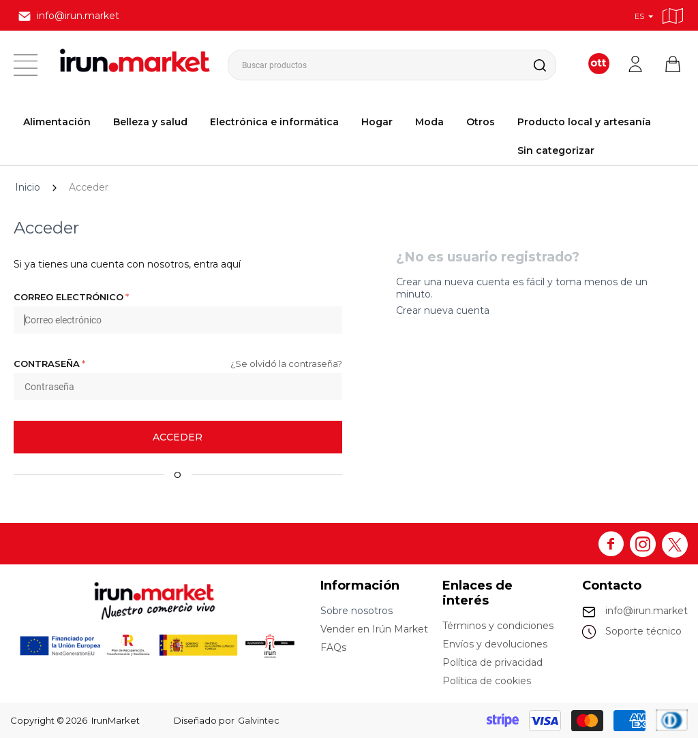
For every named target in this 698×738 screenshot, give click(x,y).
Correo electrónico (68, 296)
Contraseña (47, 363)
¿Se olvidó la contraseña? (286, 363)
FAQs (333, 647)
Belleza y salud (150, 122)
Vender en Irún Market (374, 629)
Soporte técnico (643, 631)
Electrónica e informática (274, 122)
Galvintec (258, 720)
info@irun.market (646, 611)
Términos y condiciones (497, 626)
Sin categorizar (555, 150)
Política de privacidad (492, 662)
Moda (429, 122)
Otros (480, 122)
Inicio (27, 187)
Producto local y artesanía (584, 122)
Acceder (177, 437)
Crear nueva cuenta (442, 310)
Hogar (377, 122)
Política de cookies (486, 681)
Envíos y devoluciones (494, 644)
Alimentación (57, 122)
